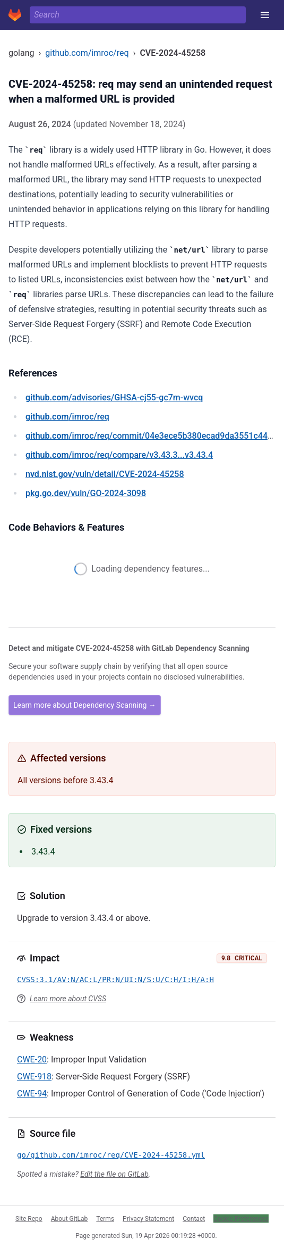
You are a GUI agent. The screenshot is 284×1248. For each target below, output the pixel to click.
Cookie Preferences (241, 1218)
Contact (194, 1218)
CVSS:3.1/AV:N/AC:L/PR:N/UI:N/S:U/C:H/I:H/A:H (115, 979)
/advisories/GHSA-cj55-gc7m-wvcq (114, 397)
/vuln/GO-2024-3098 (85, 493)
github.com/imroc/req (86, 53)
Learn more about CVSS (68, 998)
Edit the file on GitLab (114, 1174)
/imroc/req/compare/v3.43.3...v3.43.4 (119, 455)
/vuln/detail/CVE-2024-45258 (104, 474)
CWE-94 (32, 1093)
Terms (105, 1218)
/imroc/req (67, 417)
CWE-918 (34, 1076)
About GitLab (69, 1218)
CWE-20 (32, 1059)
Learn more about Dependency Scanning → (84, 705)
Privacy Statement (148, 1218)
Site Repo (28, 1218)
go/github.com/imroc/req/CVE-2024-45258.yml (111, 1155)
